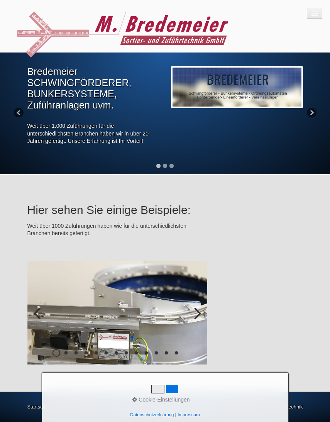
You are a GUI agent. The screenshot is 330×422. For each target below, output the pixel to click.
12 (166, 353)
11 (156, 353)
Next (311, 113)
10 (146, 353)
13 (176, 353)
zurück (39, 319)
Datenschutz (119, 407)
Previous (19, 113)
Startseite (37, 407)
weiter (195, 319)
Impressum (88, 407)
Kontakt (61, 407)
